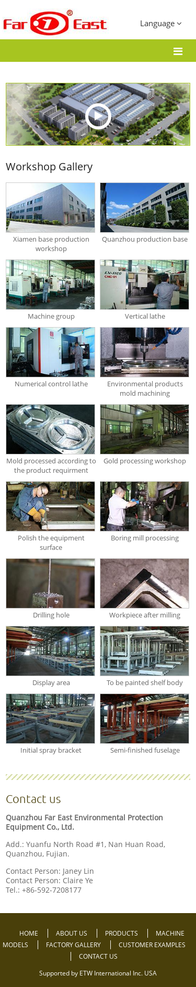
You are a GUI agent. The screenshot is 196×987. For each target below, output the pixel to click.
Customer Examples (152, 944)
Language (161, 23)
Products (122, 933)
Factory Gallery (74, 944)
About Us (72, 933)
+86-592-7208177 (52, 890)
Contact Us (98, 956)
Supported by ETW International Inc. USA (98, 973)
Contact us (33, 798)
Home (29, 933)
